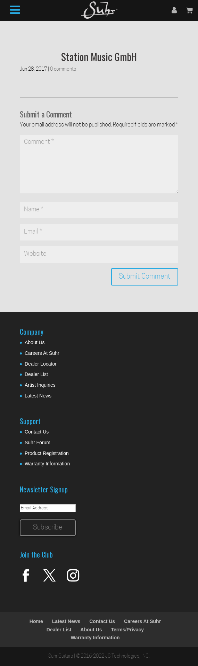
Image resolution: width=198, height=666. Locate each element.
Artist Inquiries (40, 385)
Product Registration (47, 453)
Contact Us (37, 432)
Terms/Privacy (127, 629)
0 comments (63, 69)
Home (36, 621)
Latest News (38, 395)
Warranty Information (47, 463)
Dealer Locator (41, 364)
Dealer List (36, 374)
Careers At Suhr (42, 353)
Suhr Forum (37, 442)
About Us (35, 342)
